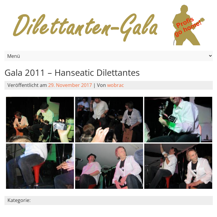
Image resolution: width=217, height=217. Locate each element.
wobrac (115, 85)
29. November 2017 (70, 85)
